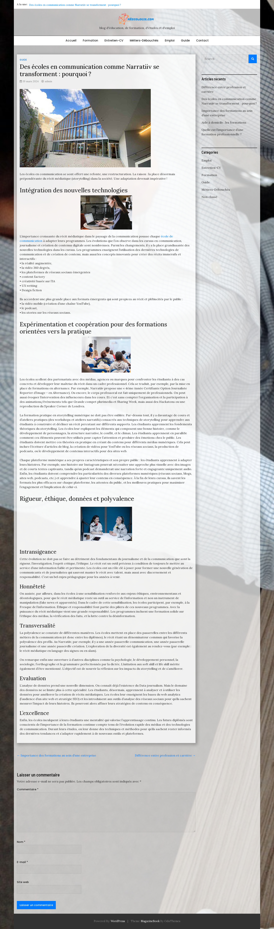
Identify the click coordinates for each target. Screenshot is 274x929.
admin (48, 81)
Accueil (71, 40)
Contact (202, 40)
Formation (90, 40)
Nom (21, 842)
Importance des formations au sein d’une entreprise (56, 755)
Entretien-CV (114, 40)
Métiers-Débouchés (144, 40)
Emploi (170, 40)
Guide (185, 40)
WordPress (118, 921)
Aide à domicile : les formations (224, 122)
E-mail (22, 862)
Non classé (209, 197)
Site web (23, 882)
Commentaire (27, 789)
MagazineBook (150, 921)
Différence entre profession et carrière (52, 4)
